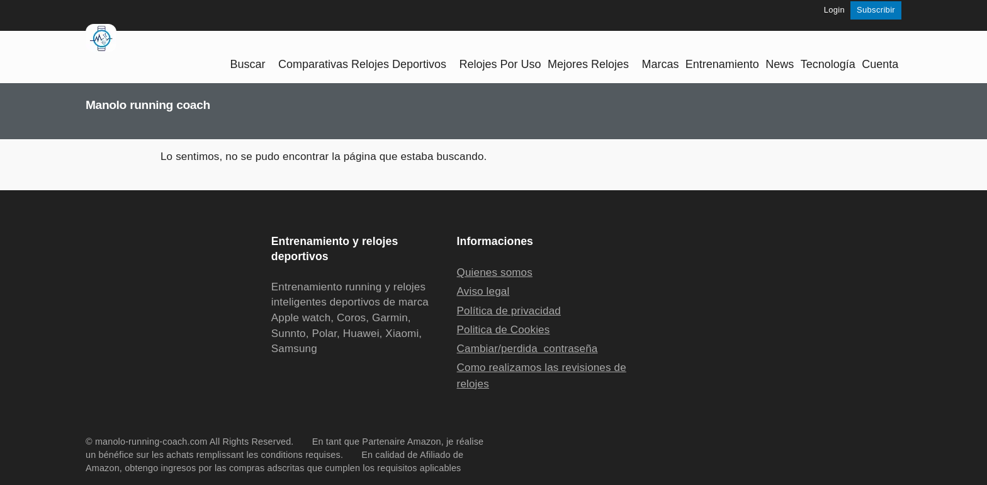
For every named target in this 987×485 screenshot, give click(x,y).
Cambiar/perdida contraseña (527, 349)
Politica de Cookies (503, 330)
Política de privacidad (509, 311)
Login (834, 9)
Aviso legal (483, 291)
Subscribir (876, 9)
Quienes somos (495, 272)
